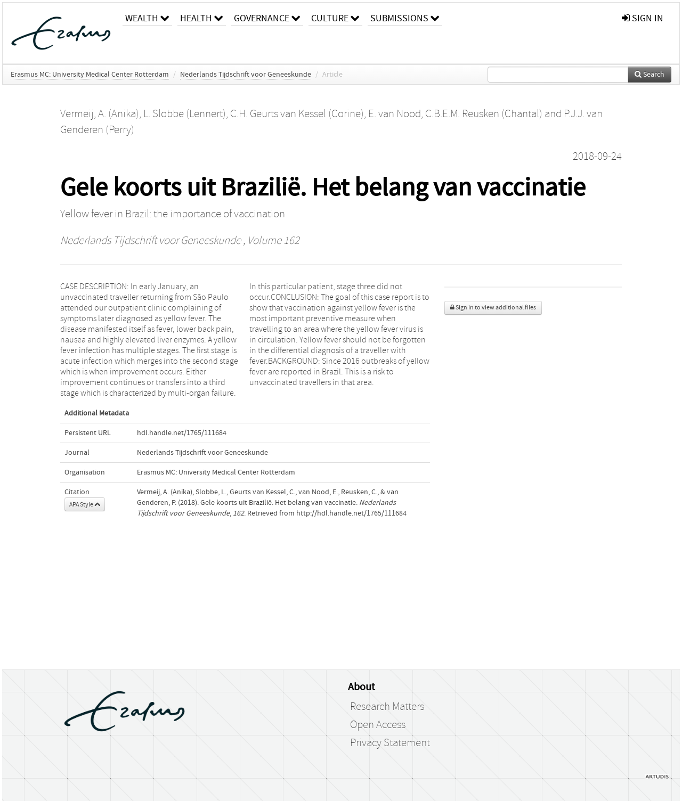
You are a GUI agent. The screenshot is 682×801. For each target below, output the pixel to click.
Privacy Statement (390, 743)
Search (649, 74)
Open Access (377, 724)
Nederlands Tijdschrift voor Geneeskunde (245, 74)
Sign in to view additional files (493, 307)
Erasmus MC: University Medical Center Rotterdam (90, 74)
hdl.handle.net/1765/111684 (181, 433)
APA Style (84, 504)
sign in (642, 18)
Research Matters (387, 706)
